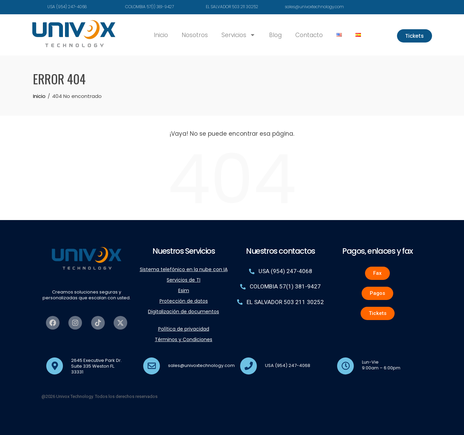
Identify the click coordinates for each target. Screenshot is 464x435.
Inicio (161, 35)
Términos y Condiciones (183, 339)
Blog (275, 35)
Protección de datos (184, 301)
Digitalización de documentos (183, 311)
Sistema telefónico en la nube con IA (184, 269)
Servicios (238, 35)
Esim (183, 290)
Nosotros (195, 35)
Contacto (309, 35)
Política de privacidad (183, 328)
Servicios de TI (183, 280)
